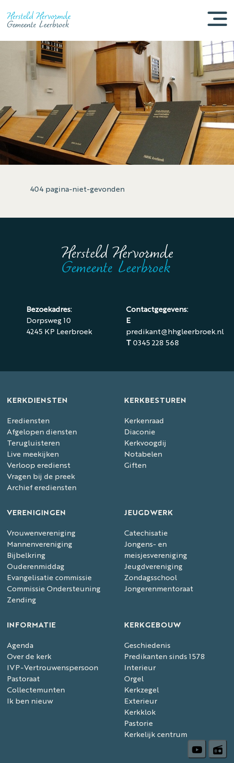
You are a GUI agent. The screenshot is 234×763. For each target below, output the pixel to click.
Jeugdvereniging (153, 566)
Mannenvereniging (39, 544)
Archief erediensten (41, 487)
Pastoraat (23, 678)
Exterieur (140, 700)
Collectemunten (36, 689)
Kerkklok (140, 712)
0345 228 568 (156, 342)
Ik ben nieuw (30, 700)
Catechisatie (146, 532)
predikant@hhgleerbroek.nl (175, 331)
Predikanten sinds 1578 (164, 656)
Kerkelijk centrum (155, 734)
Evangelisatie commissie (49, 577)
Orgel (134, 678)
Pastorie (138, 723)
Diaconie (139, 431)
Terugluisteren (33, 442)
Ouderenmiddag (35, 566)
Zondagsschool (150, 577)
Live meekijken (33, 454)
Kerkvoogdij (145, 442)
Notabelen (143, 454)
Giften (135, 465)
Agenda (20, 645)
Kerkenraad (144, 420)
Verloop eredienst (38, 465)
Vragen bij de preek (41, 476)
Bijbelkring (26, 555)
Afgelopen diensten (42, 431)
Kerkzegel (141, 689)
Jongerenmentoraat (158, 588)
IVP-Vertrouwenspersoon (52, 667)
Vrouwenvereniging (41, 532)
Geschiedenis (147, 645)
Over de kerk (29, 656)
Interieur (140, 667)
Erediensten (28, 420)
